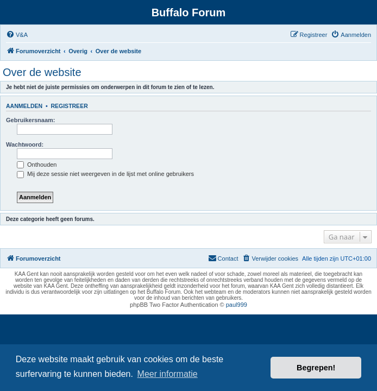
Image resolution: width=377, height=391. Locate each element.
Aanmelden (24, 106)
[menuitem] (17, 34)
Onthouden (37, 164)
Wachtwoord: (24, 144)
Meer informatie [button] (167, 374)
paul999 (236, 304)
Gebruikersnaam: (30, 120)
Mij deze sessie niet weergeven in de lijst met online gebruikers (105, 174)
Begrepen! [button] (316, 367)
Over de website (42, 72)
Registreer (69, 106)
